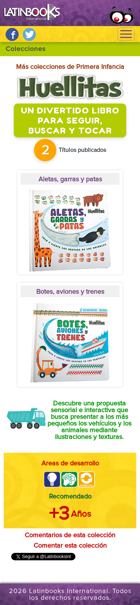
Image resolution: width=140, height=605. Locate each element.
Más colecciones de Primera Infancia (70, 67)
